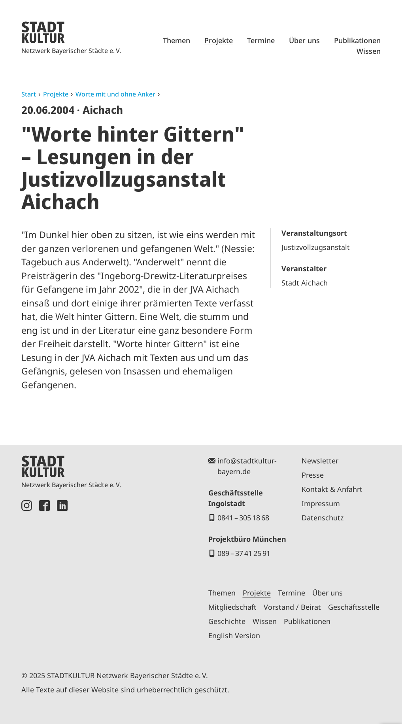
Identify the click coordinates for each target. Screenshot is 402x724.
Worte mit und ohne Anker (115, 94)
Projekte (218, 40)
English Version (234, 635)
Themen (176, 40)
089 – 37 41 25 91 (243, 553)
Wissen (369, 51)
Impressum (321, 503)
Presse (313, 475)
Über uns (304, 40)
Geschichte (226, 621)
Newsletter (320, 460)
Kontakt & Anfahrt (332, 489)
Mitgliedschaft (232, 607)
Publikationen (357, 40)
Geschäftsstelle (353, 607)
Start (28, 94)
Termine (261, 40)
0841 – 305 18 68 (243, 517)
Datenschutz (322, 517)
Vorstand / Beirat (292, 607)
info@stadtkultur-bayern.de (247, 466)
